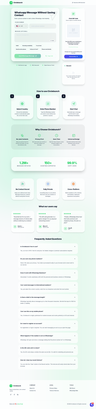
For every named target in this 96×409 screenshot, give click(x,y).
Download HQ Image (73, 47)
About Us (32, 388)
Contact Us (33, 390)
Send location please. (21, 49)
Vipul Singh (20, 404)
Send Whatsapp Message (28, 56)
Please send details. (46, 49)
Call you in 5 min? (34, 49)
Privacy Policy (53, 388)
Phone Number (19, 22)
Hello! (17, 45)
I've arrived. (39, 45)
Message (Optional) (21, 31)
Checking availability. (27, 45)
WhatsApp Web (74, 390)
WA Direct (72, 388)
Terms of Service (54, 390)
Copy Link (49, 56)
